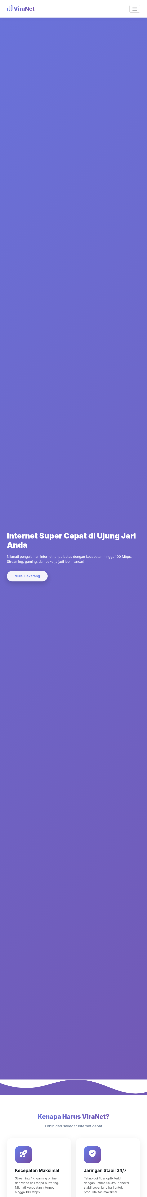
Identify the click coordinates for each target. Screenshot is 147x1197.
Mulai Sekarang (27, 576)
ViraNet (20, 8)
